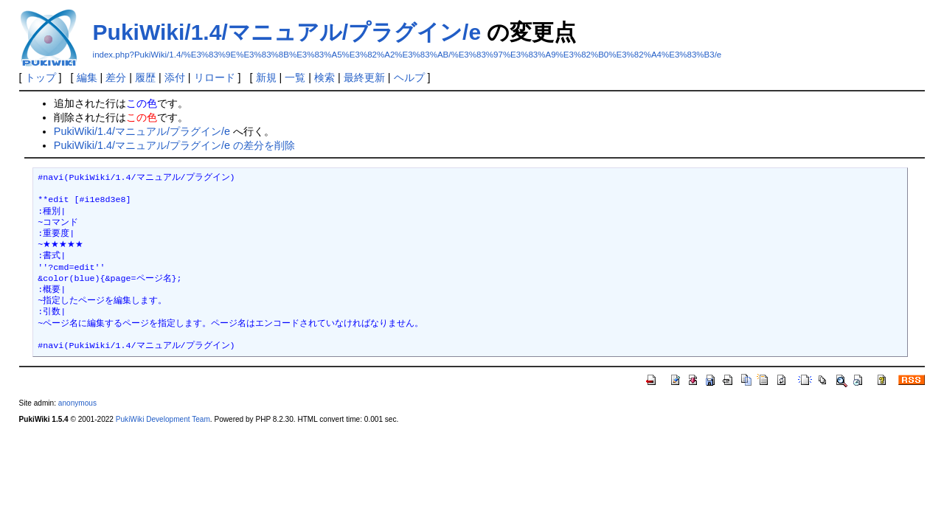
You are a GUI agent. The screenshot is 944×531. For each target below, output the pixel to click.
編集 (87, 77)
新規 (266, 77)
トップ (40, 77)
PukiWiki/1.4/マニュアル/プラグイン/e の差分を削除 (174, 145)
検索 (324, 77)
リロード (214, 77)
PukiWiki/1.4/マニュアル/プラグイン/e (287, 32)
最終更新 (364, 77)
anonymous (77, 403)
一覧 (295, 77)
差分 (115, 77)
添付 (174, 77)
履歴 (145, 77)
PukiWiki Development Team (163, 419)
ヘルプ (409, 77)
